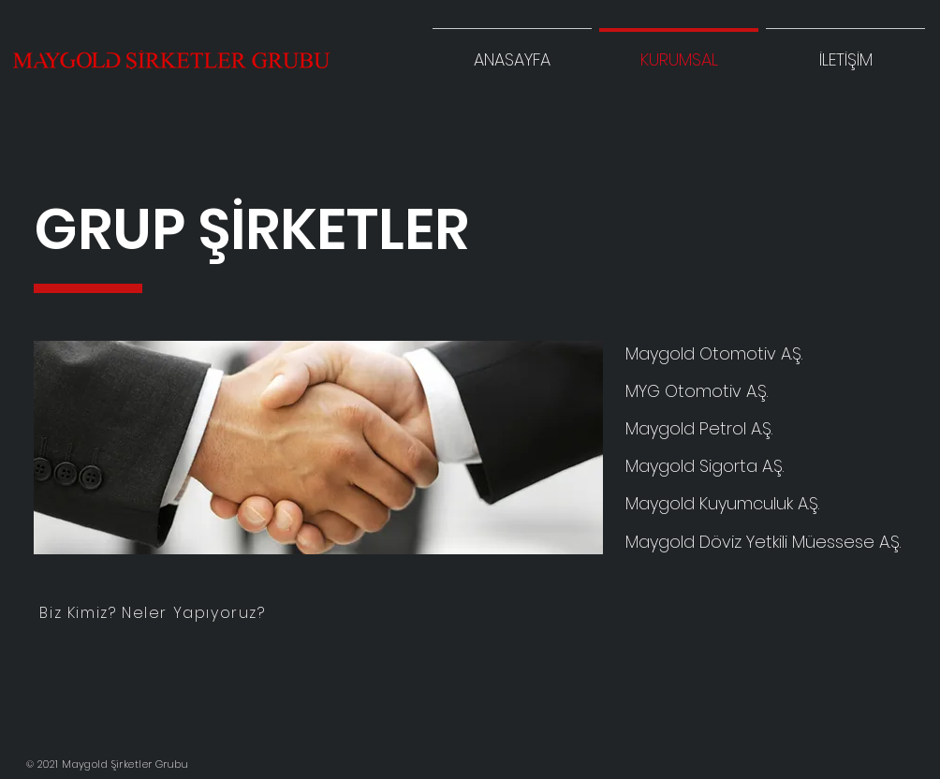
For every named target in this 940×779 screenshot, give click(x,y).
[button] (845, 51)
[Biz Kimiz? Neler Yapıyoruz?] (154, 612)
